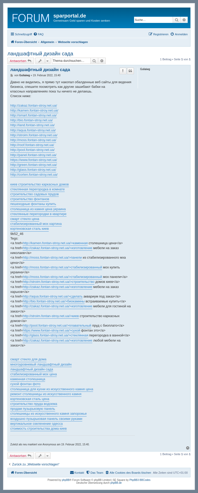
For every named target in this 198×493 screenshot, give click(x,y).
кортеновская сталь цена (29, 399)
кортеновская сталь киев (29, 229)
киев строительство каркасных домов (39, 184)
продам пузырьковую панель (32, 409)
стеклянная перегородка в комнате (37, 189)
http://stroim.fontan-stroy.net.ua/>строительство (58, 282)
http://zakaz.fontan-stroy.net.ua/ (33, 105)
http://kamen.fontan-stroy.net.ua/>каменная (55, 243)
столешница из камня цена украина (38, 209)
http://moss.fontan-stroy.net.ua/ (33, 140)
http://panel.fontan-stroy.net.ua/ (33, 155)
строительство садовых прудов (34, 194)
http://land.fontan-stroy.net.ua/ (32, 125)
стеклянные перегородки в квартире (38, 214)
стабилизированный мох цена (33, 374)
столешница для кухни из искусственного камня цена (51, 389)
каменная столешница (27, 379)
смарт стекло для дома (28, 359)
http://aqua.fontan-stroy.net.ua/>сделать (52, 296)
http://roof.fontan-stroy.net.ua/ (32, 145)
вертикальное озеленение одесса (36, 424)
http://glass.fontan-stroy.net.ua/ (33, 170)
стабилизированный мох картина (36, 224)
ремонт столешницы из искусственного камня (45, 394)
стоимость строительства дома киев (38, 428)
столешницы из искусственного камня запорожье (48, 413)
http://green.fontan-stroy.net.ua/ (33, 165)
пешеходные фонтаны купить (33, 204)
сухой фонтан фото (25, 384)
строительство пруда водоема (33, 404)
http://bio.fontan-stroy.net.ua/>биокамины (54, 301)
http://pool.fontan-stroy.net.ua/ (32, 150)
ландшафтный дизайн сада (40, 53)
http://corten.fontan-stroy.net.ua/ (33, 174)
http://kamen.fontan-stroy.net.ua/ (34, 110)
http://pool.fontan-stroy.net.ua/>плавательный (57, 325)
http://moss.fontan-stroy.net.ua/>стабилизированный (62, 267)
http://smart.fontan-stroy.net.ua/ (33, 115)
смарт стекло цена (24, 219)
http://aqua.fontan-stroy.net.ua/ (33, 130)
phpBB (66, 480)
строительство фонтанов (29, 199)
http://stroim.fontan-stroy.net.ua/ (33, 135)
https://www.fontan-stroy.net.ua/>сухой (51, 330)
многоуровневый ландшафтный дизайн (41, 364)
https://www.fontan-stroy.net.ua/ (33, 160)
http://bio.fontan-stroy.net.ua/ (31, 120)
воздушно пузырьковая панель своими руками (46, 419)
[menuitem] (38, 34)
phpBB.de (116, 482)
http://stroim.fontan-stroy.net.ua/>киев (51, 316)
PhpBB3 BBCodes (140, 480)
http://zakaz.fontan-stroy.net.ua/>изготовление (57, 248)
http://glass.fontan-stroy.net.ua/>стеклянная (55, 335)
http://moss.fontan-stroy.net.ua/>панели (52, 257)
